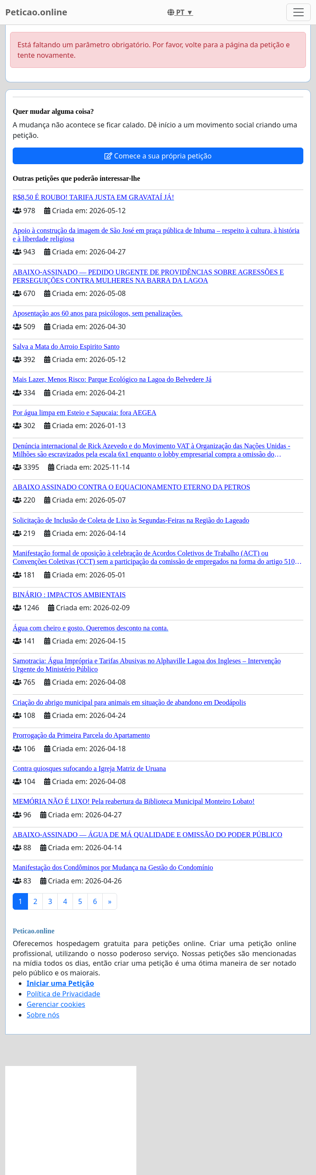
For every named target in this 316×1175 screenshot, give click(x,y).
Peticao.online (36, 12)
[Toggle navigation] (298, 12)
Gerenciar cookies (56, 1004)
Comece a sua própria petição (158, 156)
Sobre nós (43, 1015)
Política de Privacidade (63, 994)
